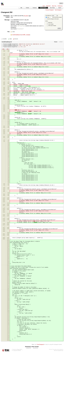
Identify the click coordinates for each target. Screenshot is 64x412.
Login (44, 5)
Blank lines (50, 22)
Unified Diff (28, 407)
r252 (7, 49)
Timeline (27, 7)
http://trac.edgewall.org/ (58, 409)
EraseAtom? (20, 28)
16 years (26, 15)
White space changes (52, 25)
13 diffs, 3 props (26, 34)
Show (47, 17)
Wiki (21, 7)
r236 (3, 49)
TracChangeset (40, 403)
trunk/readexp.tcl (16, 34)
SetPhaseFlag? (21, 25)
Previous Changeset (50, 9)
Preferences (60, 5)
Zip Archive (35, 407)
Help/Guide (48, 5)
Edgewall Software (17, 409)
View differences (48, 15)
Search (59, 7)
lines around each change (56, 17)
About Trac (54, 5)
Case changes (51, 24)
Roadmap (35, 7)
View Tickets (52, 7)
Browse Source (43, 7)
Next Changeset (58, 9)
